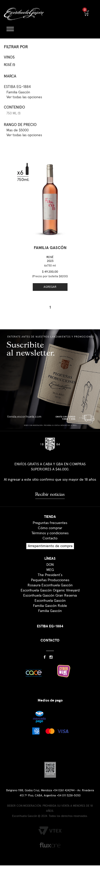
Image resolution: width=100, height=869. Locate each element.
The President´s (50, 575)
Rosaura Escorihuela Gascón (50, 585)
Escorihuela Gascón (50, 601)
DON (50, 565)
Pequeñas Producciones (50, 580)
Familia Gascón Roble (50, 606)
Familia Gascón (50, 611)
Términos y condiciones (50, 533)
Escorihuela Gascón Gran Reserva (50, 595)
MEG (50, 570)
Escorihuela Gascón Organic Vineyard (50, 590)
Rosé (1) (9, 65)
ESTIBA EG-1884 (17, 87)
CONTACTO (50, 640)
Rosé (50, 259)
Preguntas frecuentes (50, 523)
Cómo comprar (50, 528)
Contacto (50, 538)
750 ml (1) (13, 113)
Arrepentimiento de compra (50, 546)
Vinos (9, 57)
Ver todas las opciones (24, 97)
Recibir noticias (50, 494)
